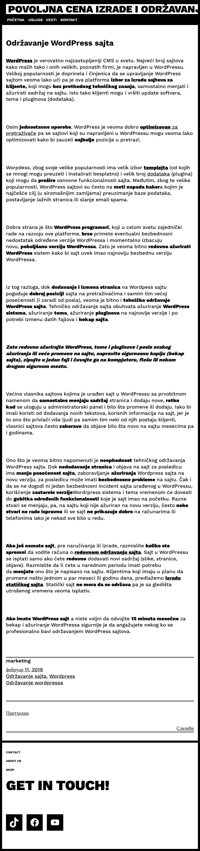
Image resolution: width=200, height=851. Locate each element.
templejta (156, 168)
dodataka (158, 174)
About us (13, 761)
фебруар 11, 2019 (24, 670)
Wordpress (62, 676)
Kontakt (68, 20)
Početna (15, 20)
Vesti (51, 20)
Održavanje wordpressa (34, 683)
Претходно (17, 713)
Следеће (185, 728)
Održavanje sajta (26, 676)
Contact (13, 752)
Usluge (35, 20)
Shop (10, 770)
